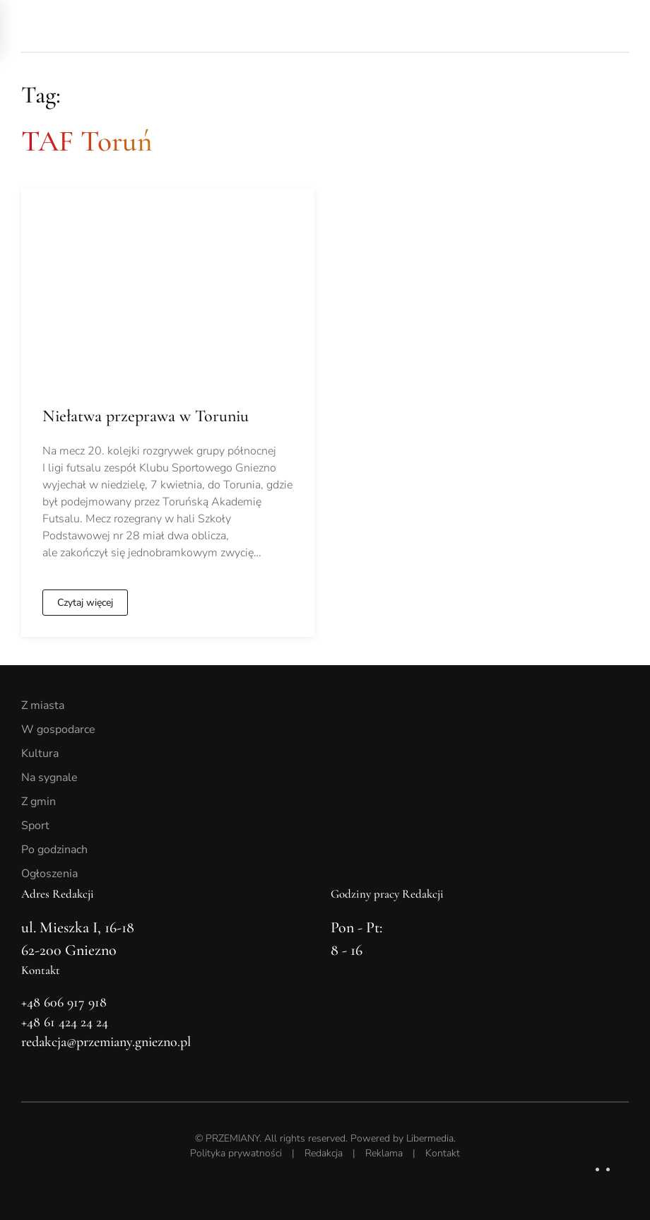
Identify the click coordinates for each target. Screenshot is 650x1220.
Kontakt (442, 1153)
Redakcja (324, 1153)
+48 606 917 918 (64, 1002)
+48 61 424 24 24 (64, 1022)
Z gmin (38, 801)
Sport (35, 825)
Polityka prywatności (236, 1153)
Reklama (384, 1153)
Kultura (40, 753)
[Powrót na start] (120, 26)
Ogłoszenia (49, 873)
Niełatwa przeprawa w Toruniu (145, 416)
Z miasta (42, 705)
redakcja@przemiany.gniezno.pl (106, 1041)
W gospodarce (58, 729)
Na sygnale (49, 777)
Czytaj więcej (85, 602)
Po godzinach (54, 849)
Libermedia (430, 1138)
